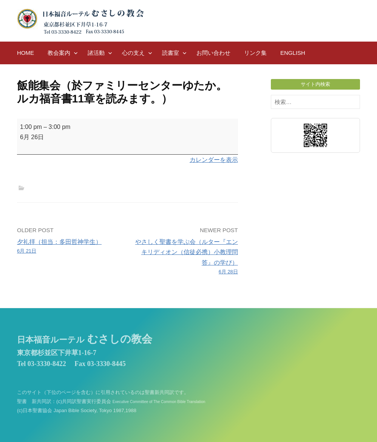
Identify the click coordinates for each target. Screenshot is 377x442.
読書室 (170, 53)
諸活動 (96, 53)
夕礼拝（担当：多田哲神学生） (70, 247)
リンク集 (255, 53)
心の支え (133, 53)
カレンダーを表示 (214, 160)
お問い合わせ (213, 53)
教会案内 (59, 53)
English (292, 53)
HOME (25, 53)
